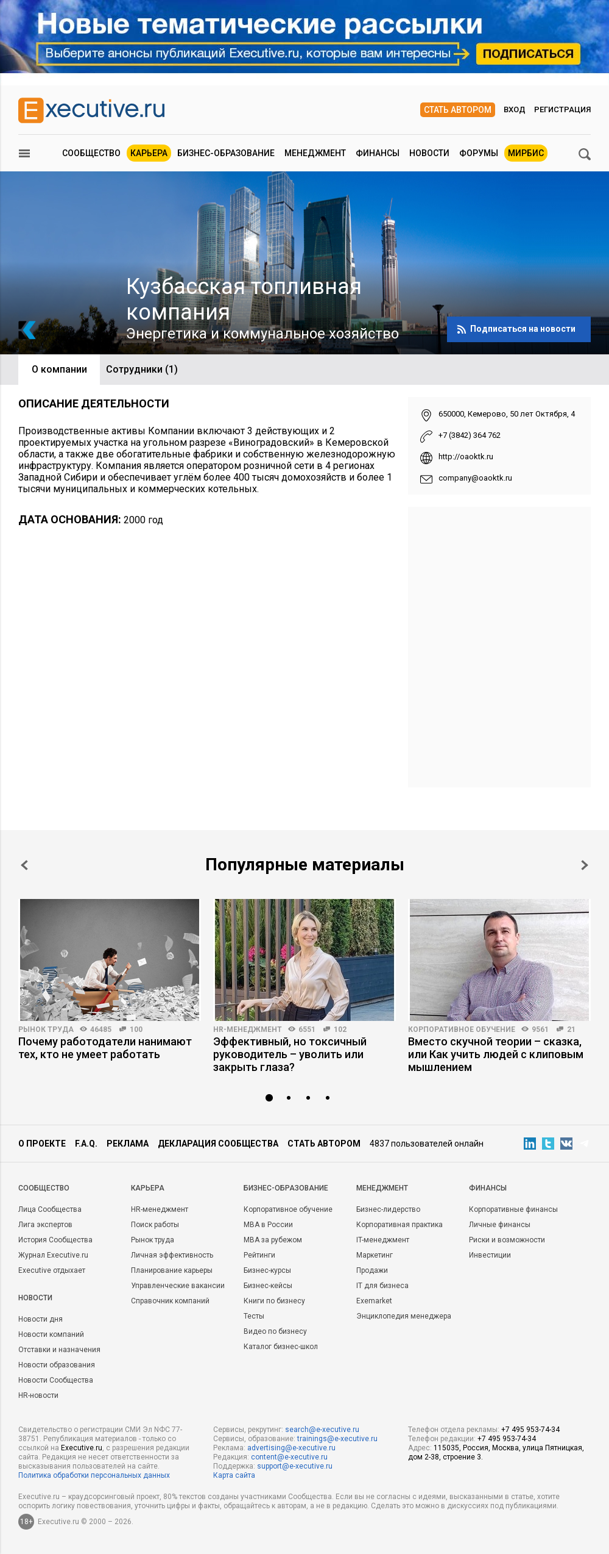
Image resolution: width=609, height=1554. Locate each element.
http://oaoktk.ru (465, 456)
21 (571, 1029)
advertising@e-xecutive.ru (291, 1448)
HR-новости (38, 1395)
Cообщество (43, 1188)
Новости (429, 153)
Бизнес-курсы (267, 1270)
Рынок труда (46, 1029)
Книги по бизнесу (274, 1301)
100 (136, 1029)
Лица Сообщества (50, 1209)
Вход (515, 109)
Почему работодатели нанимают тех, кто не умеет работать (105, 1048)
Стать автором (457, 110)
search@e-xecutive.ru (322, 1429)
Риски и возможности (507, 1240)
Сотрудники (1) (142, 369)
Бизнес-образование (226, 153)
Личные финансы (499, 1224)
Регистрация (562, 109)
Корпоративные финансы (513, 1209)
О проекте (42, 1143)
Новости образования (56, 1365)
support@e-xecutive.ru (295, 1466)
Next (585, 865)
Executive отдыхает (51, 1270)
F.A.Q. (86, 1143)
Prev (24, 865)
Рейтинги (259, 1255)
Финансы (378, 153)
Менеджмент (315, 153)
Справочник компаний (170, 1301)
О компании (59, 369)
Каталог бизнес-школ (281, 1346)
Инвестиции (490, 1255)
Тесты (254, 1316)
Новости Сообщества (55, 1380)
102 (340, 1029)
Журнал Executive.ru (53, 1255)
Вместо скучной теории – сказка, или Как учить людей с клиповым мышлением (495, 1054)
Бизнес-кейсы (268, 1285)
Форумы (478, 153)
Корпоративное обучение (461, 1029)
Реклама (128, 1143)
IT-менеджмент (382, 1240)
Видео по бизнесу (275, 1331)
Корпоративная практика (399, 1224)
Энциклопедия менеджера (403, 1316)
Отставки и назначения (59, 1349)
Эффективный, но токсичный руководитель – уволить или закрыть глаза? (290, 1054)
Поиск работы (155, 1224)
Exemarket (374, 1301)
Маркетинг (374, 1255)
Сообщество (91, 153)
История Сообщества (55, 1240)
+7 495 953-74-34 (530, 1429)
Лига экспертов (45, 1224)
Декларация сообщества (218, 1143)
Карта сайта (234, 1475)
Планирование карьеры (172, 1270)
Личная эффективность (172, 1255)
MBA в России (268, 1224)
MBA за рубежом (273, 1240)
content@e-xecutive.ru (289, 1457)
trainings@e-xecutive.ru (337, 1438)
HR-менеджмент (247, 1029)
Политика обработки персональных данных (94, 1475)
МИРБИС (526, 153)
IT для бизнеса (382, 1285)
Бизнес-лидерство (388, 1209)
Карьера (148, 153)
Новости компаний (51, 1334)
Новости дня (40, 1319)
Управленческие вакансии (178, 1285)
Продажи (372, 1270)
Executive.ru (81, 1448)
